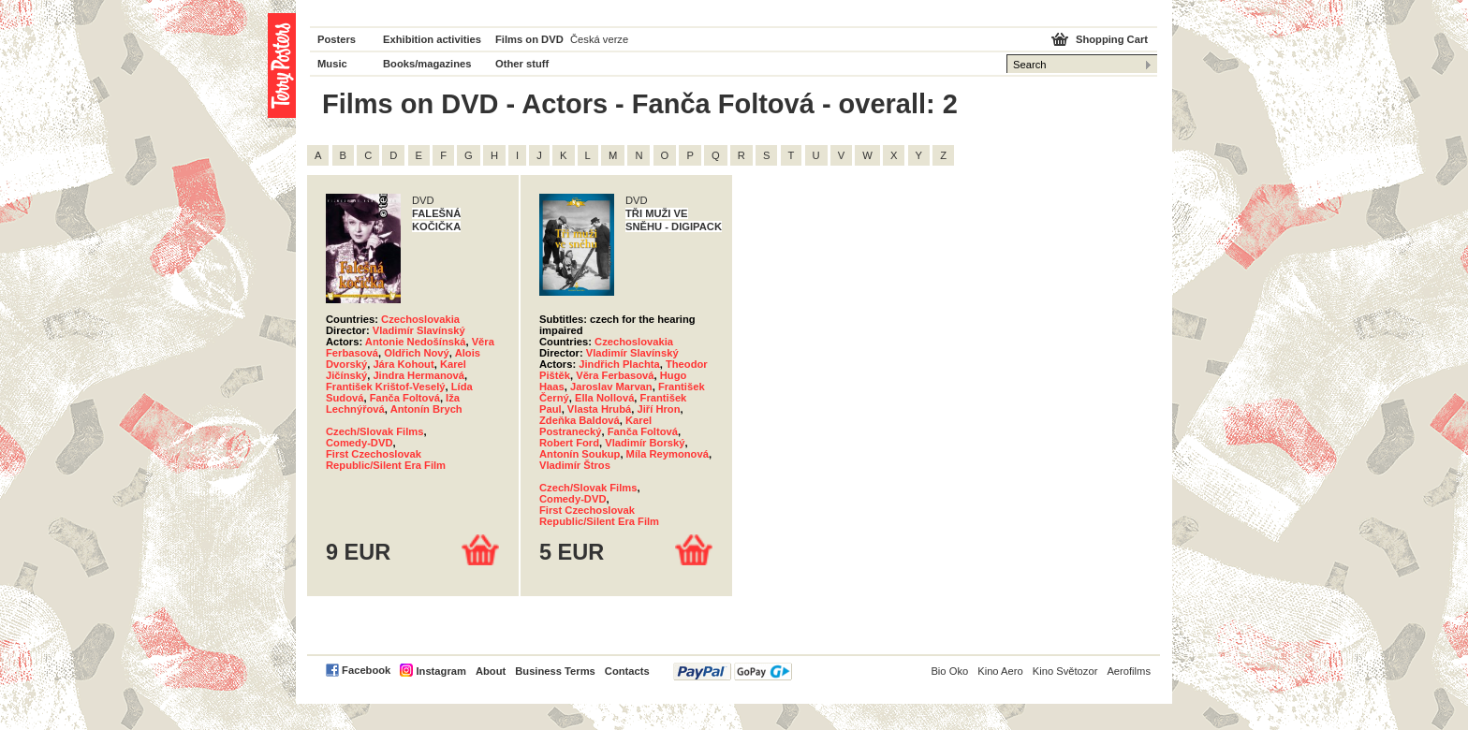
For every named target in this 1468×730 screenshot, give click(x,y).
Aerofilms (1129, 671)
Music (332, 63)
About (491, 671)
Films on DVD (529, 39)
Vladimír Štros (574, 465)
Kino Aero (1000, 671)
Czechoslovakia (420, 319)
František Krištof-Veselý (385, 386)
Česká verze (599, 39)
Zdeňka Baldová (579, 420)
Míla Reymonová (667, 454)
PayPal (732, 671)
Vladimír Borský (644, 442)
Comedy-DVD (359, 442)
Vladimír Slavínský (419, 330)
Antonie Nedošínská (415, 341)
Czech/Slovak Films (374, 431)
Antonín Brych (426, 409)
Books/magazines (427, 63)
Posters (336, 39)
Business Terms (555, 671)
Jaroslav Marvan (611, 386)
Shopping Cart (1112, 39)
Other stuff (522, 63)
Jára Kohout (403, 364)
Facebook (366, 670)
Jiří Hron (658, 409)
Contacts (627, 671)
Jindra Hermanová (418, 375)
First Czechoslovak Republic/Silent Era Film (386, 459)
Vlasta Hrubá (599, 409)
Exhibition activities (432, 39)
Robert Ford (569, 442)
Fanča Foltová (405, 397)
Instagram (440, 671)
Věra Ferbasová (614, 375)
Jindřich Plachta (619, 364)
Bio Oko (949, 671)
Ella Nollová (604, 397)
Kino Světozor (1065, 671)
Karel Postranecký (595, 426)
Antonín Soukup (579, 454)
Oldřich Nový (416, 352)
